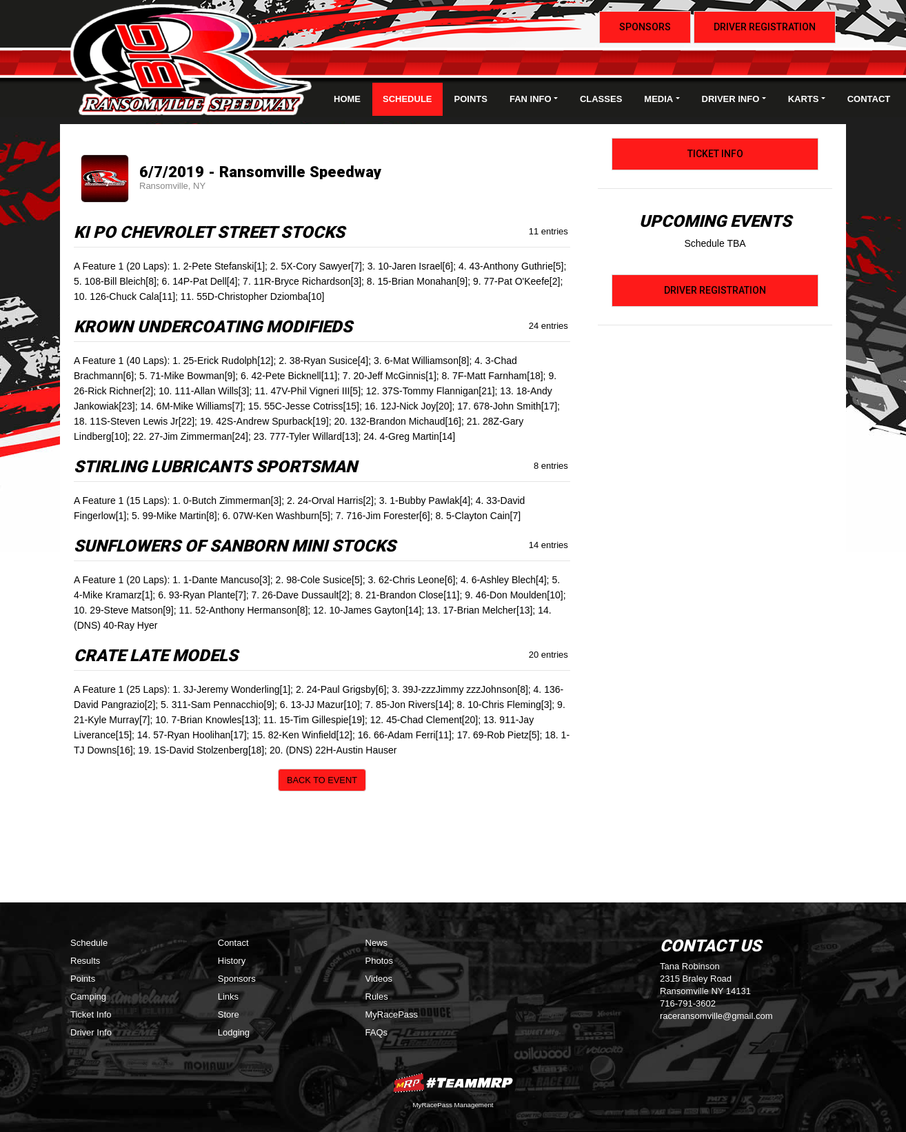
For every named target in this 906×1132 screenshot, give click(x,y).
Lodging (234, 1032)
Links (228, 996)
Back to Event (322, 780)
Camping (88, 996)
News (376, 943)
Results (85, 961)
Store (228, 1014)
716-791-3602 (688, 1003)
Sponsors (645, 26)
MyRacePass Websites (453, 1082)
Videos (379, 978)
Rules (376, 996)
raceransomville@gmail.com (716, 1016)
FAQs (376, 1032)
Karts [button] (803, 99)
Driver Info (91, 1032)
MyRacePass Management (452, 1105)
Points (470, 99)
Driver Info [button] (731, 99)
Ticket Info (715, 153)
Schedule (407, 99)
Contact (869, 99)
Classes (601, 99)
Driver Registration (765, 26)
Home (347, 99)
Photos (379, 961)
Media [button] (658, 99)
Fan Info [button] (531, 99)
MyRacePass (392, 1014)
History (231, 961)
